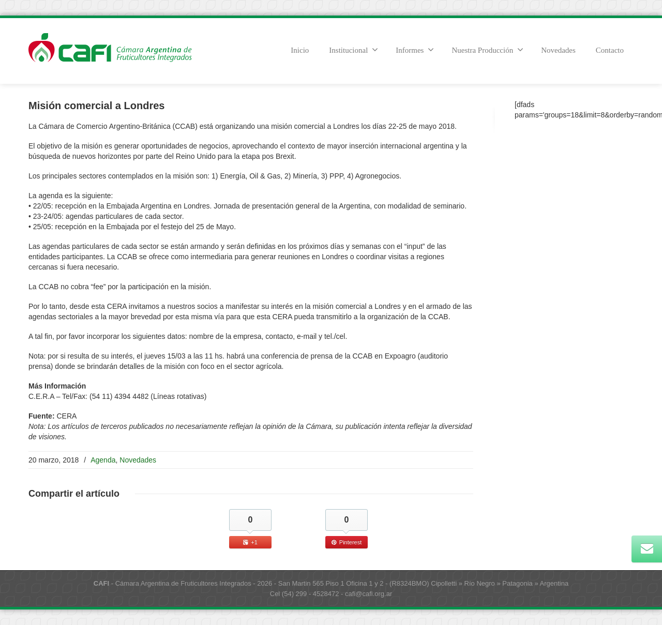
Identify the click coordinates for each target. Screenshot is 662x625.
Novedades (558, 50)
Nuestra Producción (487, 49)
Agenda (103, 460)
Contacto (610, 50)
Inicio (300, 50)
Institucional (353, 49)
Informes (415, 49)
